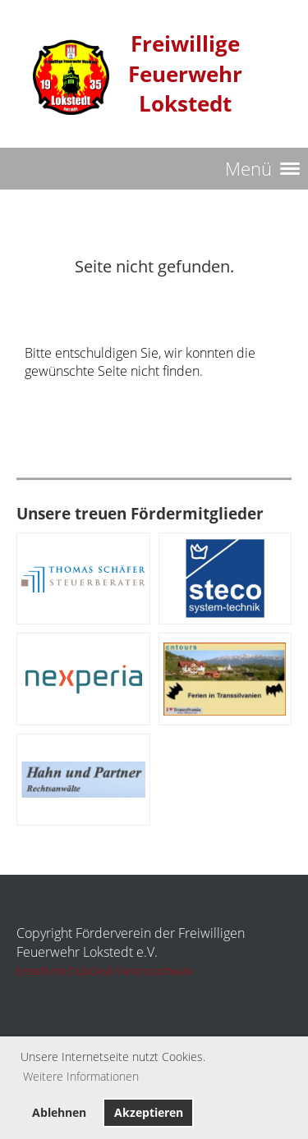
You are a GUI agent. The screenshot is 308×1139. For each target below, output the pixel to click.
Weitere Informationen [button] (81, 1076)
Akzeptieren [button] (148, 1112)
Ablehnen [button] (59, 1112)
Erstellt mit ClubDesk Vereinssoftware (104, 970)
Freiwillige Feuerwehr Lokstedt (185, 74)
